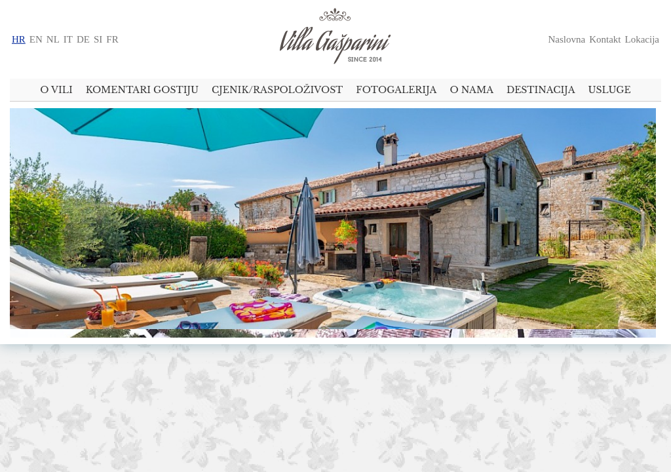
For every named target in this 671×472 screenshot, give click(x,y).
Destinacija (541, 90)
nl (53, 39)
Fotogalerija (396, 90)
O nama (471, 90)
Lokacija (642, 39)
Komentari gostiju (142, 90)
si (98, 39)
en (36, 39)
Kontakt (605, 39)
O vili (56, 90)
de (83, 39)
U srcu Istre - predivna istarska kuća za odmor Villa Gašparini (335, 39)
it (68, 39)
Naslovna (567, 39)
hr (19, 39)
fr (112, 39)
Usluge (609, 90)
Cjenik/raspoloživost (277, 90)
